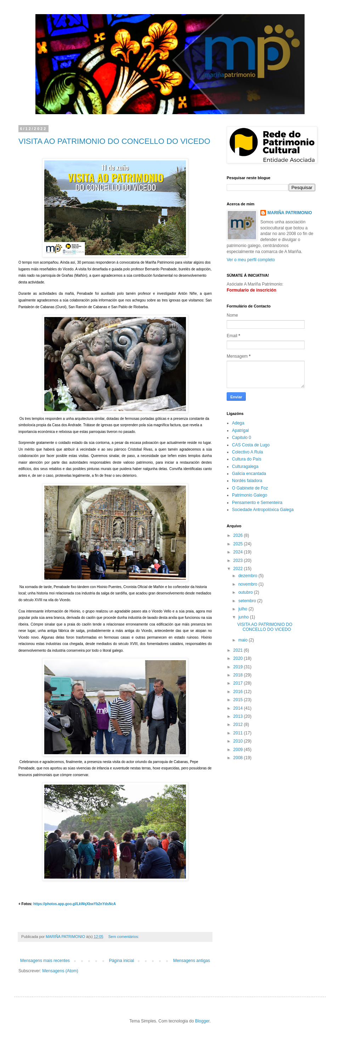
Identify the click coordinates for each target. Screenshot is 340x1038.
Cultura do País (246, 459)
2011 (238, 733)
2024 (238, 552)
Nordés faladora (247, 480)
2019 (238, 666)
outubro (246, 592)
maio (243, 640)
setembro (247, 600)
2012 (238, 724)
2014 (238, 708)
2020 (238, 658)
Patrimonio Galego (249, 495)
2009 (238, 749)
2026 (238, 535)
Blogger (202, 1021)
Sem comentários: (124, 936)
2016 (238, 691)
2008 (238, 757)
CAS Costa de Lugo (251, 444)
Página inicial (121, 960)
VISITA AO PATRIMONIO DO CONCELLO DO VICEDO (114, 141)
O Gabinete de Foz (250, 488)
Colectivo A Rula (247, 452)
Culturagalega (245, 466)
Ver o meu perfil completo (251, 259)
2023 (238, 560)
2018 (238, 675)
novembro (248, 584)
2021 (238, 650)
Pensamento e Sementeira (257, 502)
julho (243, 608)
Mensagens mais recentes (45, 960)
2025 (238, 543)
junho (244, 617)
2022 (238, 568)
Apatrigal (240, 430)
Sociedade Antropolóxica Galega (263, 509)
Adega (238, 423)
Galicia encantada (249, 473)
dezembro (248, 575)
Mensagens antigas (191, 960)
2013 (238, 716)
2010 (238, 741)
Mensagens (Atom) (60, 970)
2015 (238, 699)
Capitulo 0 (241, 437)
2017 (238, 683)
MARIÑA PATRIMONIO (289, 212)
